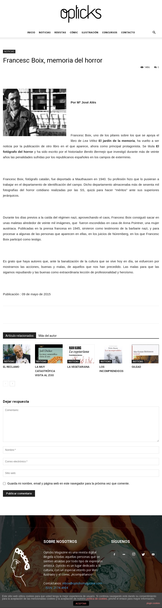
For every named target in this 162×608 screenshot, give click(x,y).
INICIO (31, 32)
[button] (154, 33)
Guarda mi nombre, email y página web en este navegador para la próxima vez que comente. (68, 483)
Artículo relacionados (19, 335)
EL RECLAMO (11, 366)
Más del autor (48, 335)
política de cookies (96, 598)
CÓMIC (74, 32)
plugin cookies (153, 603)
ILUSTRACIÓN (90, 32)
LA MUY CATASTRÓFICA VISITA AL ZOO (45, 371)
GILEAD (136, 366)
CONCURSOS (109, 32)
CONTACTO (128, 32)
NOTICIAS (45, 32)
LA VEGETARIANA (78, 366)
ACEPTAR (81, 603)
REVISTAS (60, 32)
